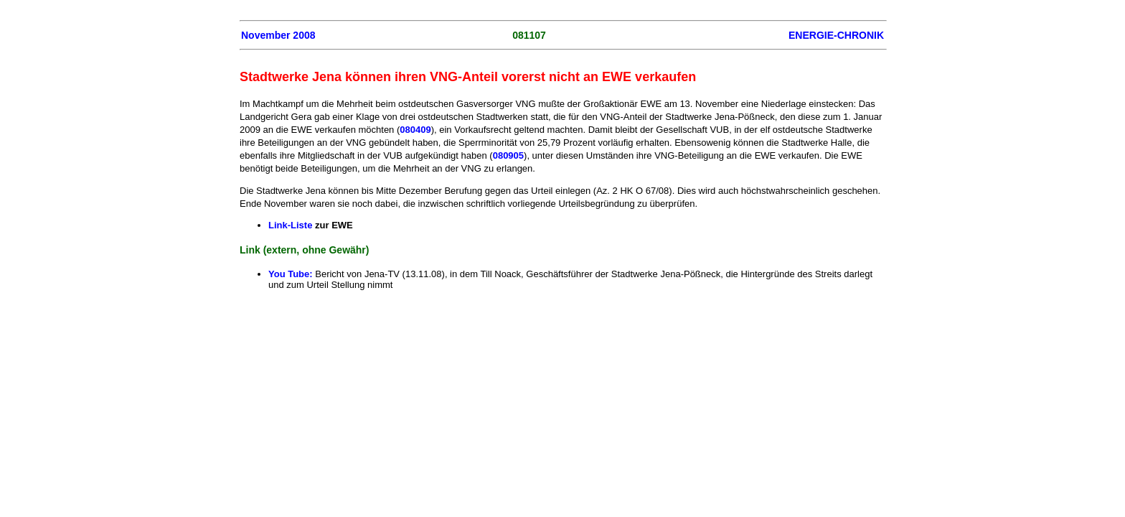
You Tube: (290, 274)
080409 (415, 129)
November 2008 (278, 35)
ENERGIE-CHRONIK (836, 35)
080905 (508, 155)
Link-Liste (290, 225)
